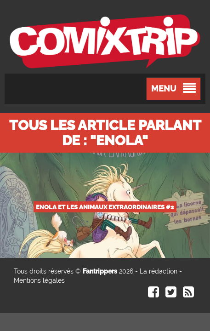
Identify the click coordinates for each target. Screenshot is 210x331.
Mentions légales (39, 280)
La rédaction (158, 271)
